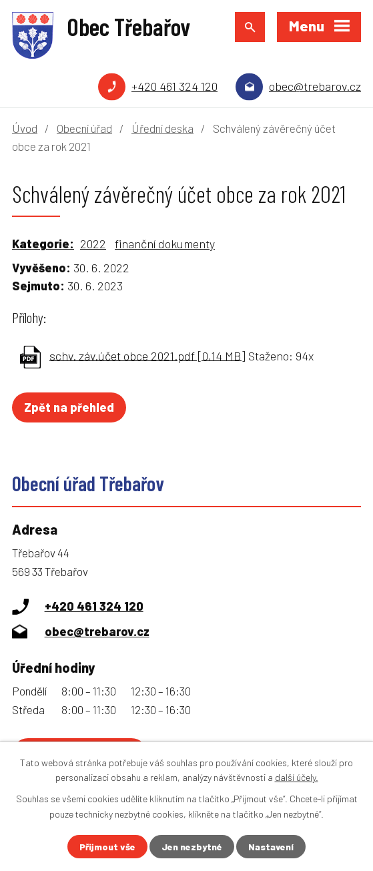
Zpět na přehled (69, 407)
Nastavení (271, 846)
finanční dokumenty (165, 243)
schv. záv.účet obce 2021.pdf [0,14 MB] (147, 355)
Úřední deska (162, 128)
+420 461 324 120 (174, 86)
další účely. (296, 777)
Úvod (24, 128)
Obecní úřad (84, 128)
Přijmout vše (107, 846)
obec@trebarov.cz (315, 86)
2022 (93, 243)
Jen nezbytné (191, 846)
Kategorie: (43, 243)
